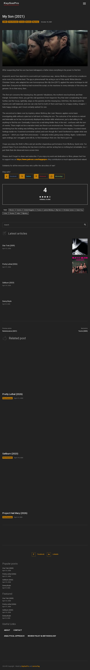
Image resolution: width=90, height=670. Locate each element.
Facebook (40, 554)
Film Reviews (13, 22)
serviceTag (36, 666)
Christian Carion (68, 210)
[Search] (85, 225)
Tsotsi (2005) (83, 331)
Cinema (19, 210)
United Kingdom (29, 210)
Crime (22, 22)
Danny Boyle (7, 301)
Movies (11, 210)
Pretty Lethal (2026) (9, 264)
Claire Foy (79, 210)
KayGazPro (25, 666)
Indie (18, 213)
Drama (28, 22)
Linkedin (55, 554)
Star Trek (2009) (8, 245)
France (39, 210)
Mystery (35, 22)
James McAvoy (49, 210)
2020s (4, 22)
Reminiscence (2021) (9, 331)
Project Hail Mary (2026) (14, 513)
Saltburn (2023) (8, 282)
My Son (58, 210)
